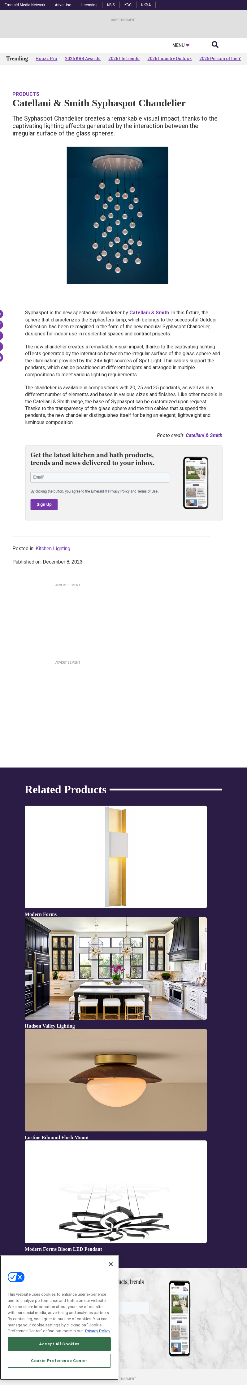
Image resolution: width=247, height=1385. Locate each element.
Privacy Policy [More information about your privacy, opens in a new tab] (97, 1332)
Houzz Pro (46, 118)
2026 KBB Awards (83, 118)
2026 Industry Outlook (169, 118)
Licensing (89, 5)
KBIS (111, 5)
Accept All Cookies (59, 1345)
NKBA (146, 5)
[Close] (111, 1265)
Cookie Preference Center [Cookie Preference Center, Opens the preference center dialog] (59, 1361)
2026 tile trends (124, 118)
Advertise (63, 5)
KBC (128, 5)
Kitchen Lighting (53, 597)
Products (25, 143)
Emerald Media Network (25, 5)
